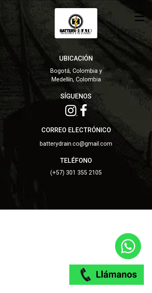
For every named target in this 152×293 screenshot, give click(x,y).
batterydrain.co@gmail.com (76, 143)
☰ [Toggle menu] (140, 16)
